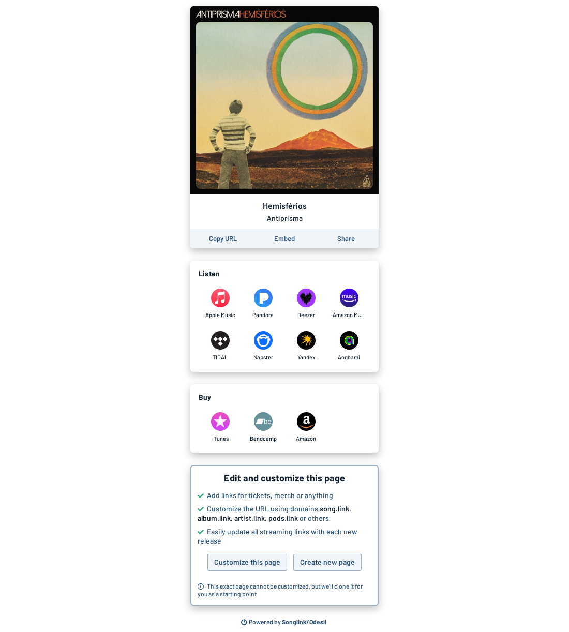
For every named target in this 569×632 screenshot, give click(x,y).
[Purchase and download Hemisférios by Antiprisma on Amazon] (305, 427)
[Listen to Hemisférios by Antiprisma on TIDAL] (220, 346)
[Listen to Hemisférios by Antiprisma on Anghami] (348, 346)
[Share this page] (346, 238)
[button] (284, 535)
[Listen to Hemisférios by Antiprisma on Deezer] (305, 303)
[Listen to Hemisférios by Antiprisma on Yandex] (305, 346)
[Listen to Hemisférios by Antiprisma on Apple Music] (220, 303)
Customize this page (247, 562)
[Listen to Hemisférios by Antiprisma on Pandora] (263, 303)
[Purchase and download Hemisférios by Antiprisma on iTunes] (220, 427)
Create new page (327, 562)
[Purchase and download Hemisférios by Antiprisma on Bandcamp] (263, 427)
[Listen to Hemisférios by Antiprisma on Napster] (263, 346)
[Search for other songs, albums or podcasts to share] (284, 622)
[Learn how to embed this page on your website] (284, 238)
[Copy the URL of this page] (223, 238)
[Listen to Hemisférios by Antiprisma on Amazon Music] (348, 303)
